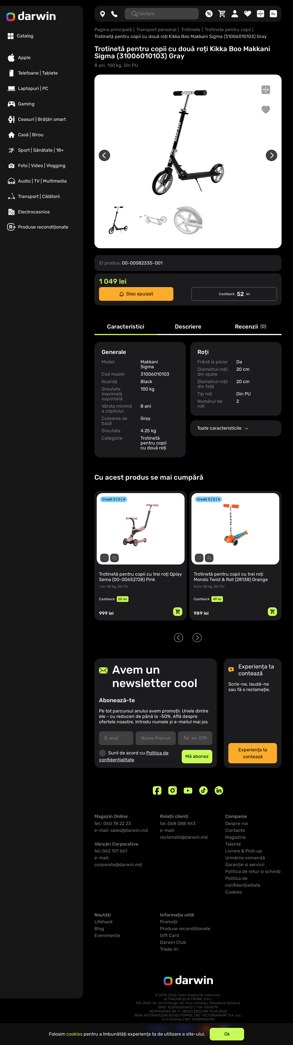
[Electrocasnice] (41, 212)
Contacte (235, 830)
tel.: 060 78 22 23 (112, 823)
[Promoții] (209, 13)
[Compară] (260, 13)
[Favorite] (247, 13)
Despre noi (236, 823)
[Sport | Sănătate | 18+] (41, 150)
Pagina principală (113, 29)
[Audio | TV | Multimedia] (41, 181)
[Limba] (273, 13)
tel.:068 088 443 (178, 823)
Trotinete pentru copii (228, 29)
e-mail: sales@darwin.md (121, 830)
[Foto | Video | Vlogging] (41, 165)
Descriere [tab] (188, 327)
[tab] (20, 36)
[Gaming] (41, 104)
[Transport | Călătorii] (41, 196)
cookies (74, 1034)
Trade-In (169, 949)
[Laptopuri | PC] (41, 88)
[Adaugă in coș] (177, 611)
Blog (99, 928)
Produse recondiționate (185, 928)
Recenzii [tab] (250, 327)
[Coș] (221, 13)
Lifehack (103, 921)
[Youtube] (188, 790)
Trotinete (190, 29)
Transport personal (156, 29)
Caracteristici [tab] (125, 327)
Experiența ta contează (252, 753)
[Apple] (41, 57)
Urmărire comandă (245, 857)
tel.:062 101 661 (110, 851)
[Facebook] (157, 790)
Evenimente (107, 935)
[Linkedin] (219, 790)
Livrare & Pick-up (243, 851)
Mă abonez (197, 756)
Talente (233, 844)
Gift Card (169, 935)
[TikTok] (203, 790)
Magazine (235, 837)
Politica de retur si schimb (253, 871)
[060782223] (114, 13)
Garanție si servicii (244, 864)
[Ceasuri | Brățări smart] (41, 119)
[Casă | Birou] (41, 135)
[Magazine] (102, 13)
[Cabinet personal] (234, 13)
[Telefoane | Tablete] (41, 73)
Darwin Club (173, 942)
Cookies (233, 892)
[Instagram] (172, 790)
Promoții (169, 921)
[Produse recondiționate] (41, 227)
